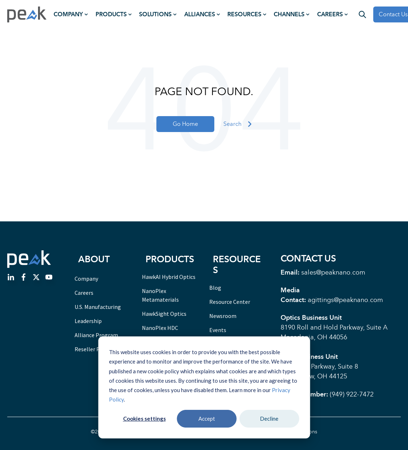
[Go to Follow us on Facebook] (48, 278)
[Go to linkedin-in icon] (10, 278)
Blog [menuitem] (215, 287)
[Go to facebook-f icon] (23, 278)
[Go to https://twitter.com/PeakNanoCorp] (36, 278)
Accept (206, 418)
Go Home (185, 123)
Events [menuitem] (217, 330)
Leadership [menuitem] (88, 320)
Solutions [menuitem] (155, 14)
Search (237, 124)
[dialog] (204, 387)
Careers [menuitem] (330, 14)
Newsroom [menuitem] (222, 315)
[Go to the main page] (26, 15)
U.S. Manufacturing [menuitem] (98, 306)
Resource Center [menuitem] (229, 301)
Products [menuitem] (111, 14)
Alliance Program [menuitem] (96, 335)
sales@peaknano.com (333, 272)
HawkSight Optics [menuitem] (164, 313)
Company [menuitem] (68, 14)
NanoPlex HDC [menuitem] (160, 327)
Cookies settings (144, 418)
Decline (269, 418)
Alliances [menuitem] (199, 14)
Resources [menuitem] (244, 14)
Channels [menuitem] (289, 14)
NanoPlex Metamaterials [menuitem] (160, 295)
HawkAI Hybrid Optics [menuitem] (168, 276)
